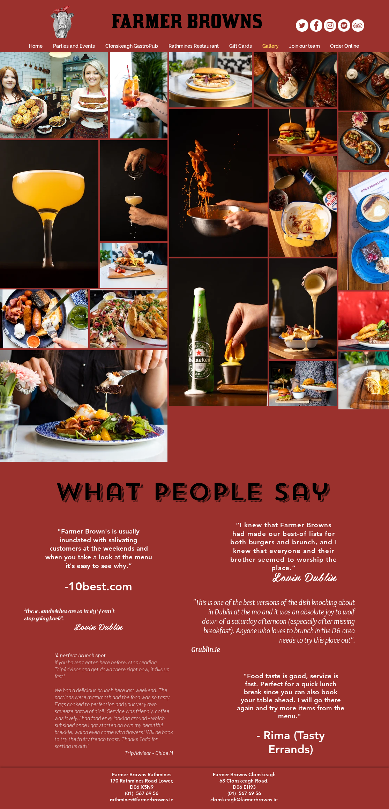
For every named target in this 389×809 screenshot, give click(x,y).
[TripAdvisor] (358, 25)
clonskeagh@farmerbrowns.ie (244, 799)
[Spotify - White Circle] (344, 25)
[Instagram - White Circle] (330, 25)
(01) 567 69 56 (141, 793)
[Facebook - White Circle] (316, 25)
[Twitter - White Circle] (302, 25)
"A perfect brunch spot (80, 655)
